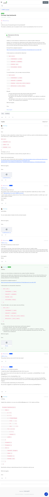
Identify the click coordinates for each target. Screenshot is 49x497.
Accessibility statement (29, 494)
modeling (7, 113)
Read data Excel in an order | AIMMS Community (14, 193)
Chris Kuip (5, 125)
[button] (1, 2)
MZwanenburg (6, 20)
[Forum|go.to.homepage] (5, 2)
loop (3, 113)
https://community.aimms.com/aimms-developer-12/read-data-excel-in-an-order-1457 (24, 49)
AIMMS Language (5, 9)
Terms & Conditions (19, 494)
